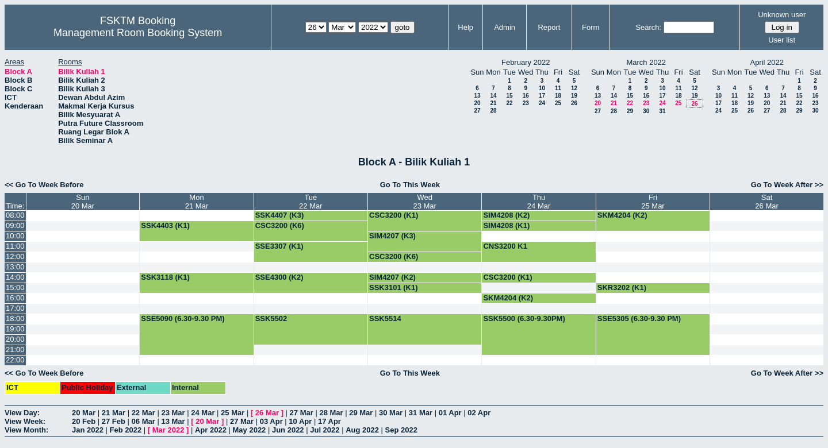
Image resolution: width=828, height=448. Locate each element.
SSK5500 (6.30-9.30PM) (524, 318)
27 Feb (113, 421)
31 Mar (420, 412)
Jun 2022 (288, 430)
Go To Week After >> (787, 184)
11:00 (15, 246)
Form (590, 27)
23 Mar (173, 412)
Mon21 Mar (196, 201)
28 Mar (331, 412)
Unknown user (782, 14)
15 (509, 95)
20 (477, 103)
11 (558, 88)
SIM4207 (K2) (392, 277)
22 (509, 103)
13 (477, 95)
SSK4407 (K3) (279, 215)
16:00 (15, 297)
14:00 (15, 277)
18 (558, 95)
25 (558, 103)
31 (662, 111)
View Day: (22, 412)
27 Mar (301, 412)
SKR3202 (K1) (621, 287)
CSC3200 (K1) (393, 215)
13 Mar (173, 421)
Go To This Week (410, 184)
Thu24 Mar (538, 201)
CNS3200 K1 (505, 246)
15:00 (15, 287)
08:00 (15, 215)
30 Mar (390, 412)
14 (493, 95)
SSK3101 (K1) (393, 287)
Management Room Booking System (137, 32)
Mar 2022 (168, 430)
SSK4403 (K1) (165, 225)
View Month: (26, 430)
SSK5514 (385, 318)
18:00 (15, 318)
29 (630, 111)
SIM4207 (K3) (392, 235)
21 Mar (113, 412)
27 (477, 110)
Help (465, 27)
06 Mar (143, 421)
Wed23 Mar (424, 201)
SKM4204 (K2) (622, 215)
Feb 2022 (126, 430)
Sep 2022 (401, 430)
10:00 (15, 235)
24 (542, 103)
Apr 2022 (211, 430)
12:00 (15, 256)
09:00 (15, 225)
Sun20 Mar (82, 201)
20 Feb (83, 421)
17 (542, 95)
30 (646, 111)
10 (542, 88)
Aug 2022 (362, 430)
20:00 (15, 339)
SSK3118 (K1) (165, 277)
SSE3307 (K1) (279, 246)
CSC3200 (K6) (279, 225)
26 (574, 103)
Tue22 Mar (310, 201)
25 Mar (232, 412)
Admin (504, 27)
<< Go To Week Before (44, 184)
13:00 (15, 266)
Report (549, 27)
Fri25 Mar (652, 201)
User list (781, 40)
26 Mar (267, 412)
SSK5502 (271, 318)
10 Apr (300, 421)
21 (493, 103)
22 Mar (143, 412)
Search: (648, 27)
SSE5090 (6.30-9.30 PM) (182, 318)
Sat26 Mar (766, 201)
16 (526, 95)
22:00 (15, 360)
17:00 (15, 308)
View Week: (25, 421)
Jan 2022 (87, 430)
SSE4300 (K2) (279, 277)
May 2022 (249, 430)
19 (574, 95)
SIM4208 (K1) (506, 225)
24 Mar (202, 412)
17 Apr (329, 421)
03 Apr (271, 421)
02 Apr (478, 412)
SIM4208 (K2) (506, 215)
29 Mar (361, 412)
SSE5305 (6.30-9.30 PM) (639, 318)
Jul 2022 (324, 430)
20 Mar (83, 412)
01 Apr (450, 412)
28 (493, 110)
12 (574, 88)
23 (526, 103)
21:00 (15, 349)
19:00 (15, 329)
